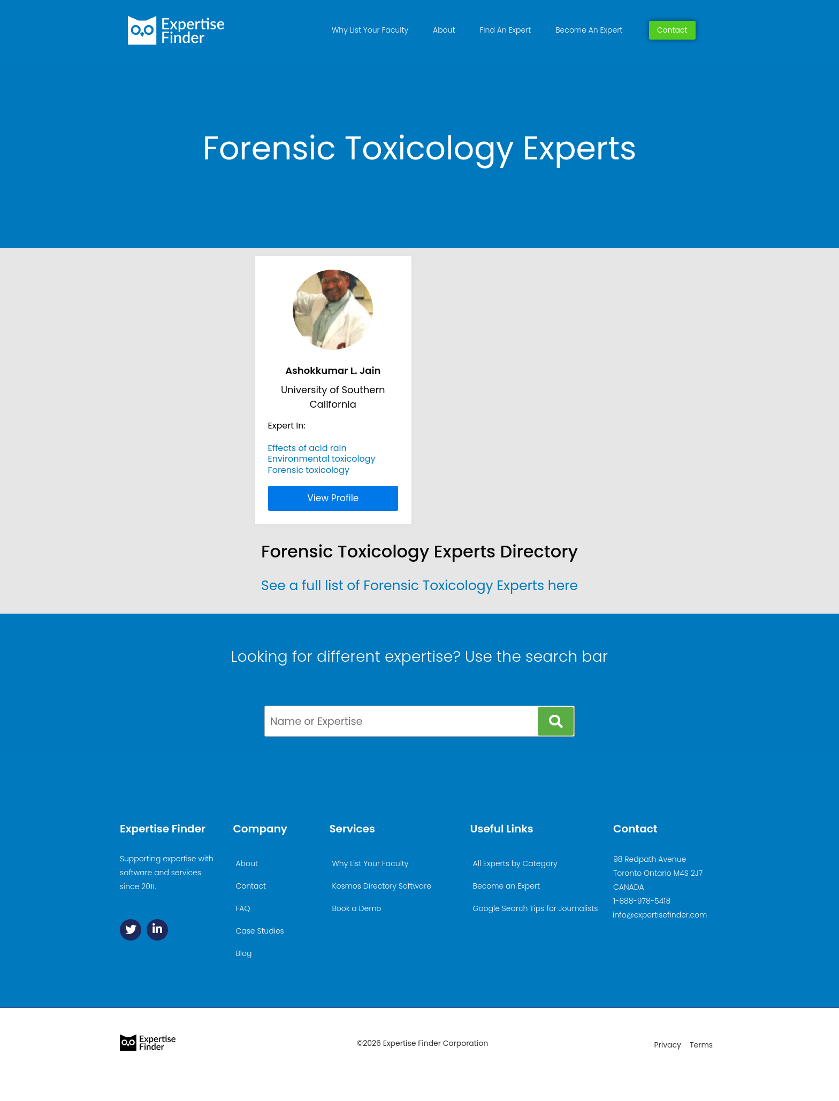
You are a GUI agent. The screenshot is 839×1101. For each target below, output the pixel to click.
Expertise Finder (162, 828)
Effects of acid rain (307, 448)
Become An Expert (588, 30)
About (444, 30)
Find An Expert (505, 30)
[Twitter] (130, 930)
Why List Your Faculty (370, 30)
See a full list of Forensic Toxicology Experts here (419, 585)
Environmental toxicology (322, 459)
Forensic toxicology (308, 470)
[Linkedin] (157, 930)
